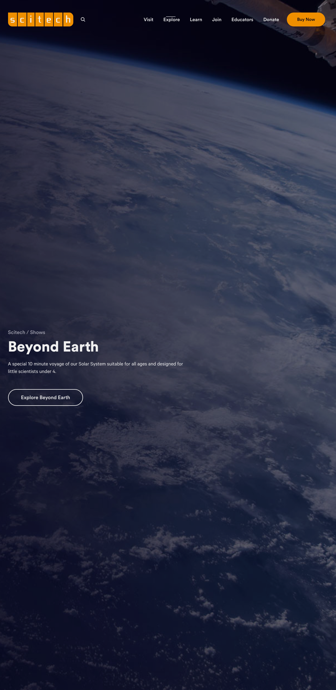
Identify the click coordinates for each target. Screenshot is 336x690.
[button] (149, 19)
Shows (37, 332)
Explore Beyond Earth (45, 397)
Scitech (16, 332)
